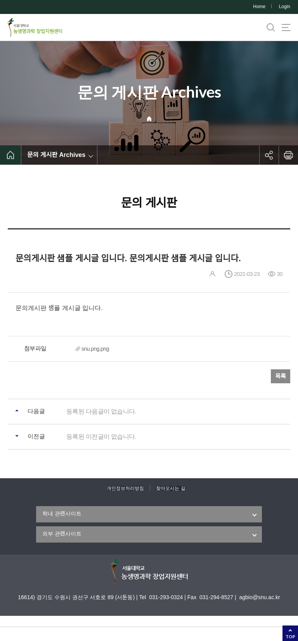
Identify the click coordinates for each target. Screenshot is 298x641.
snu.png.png (95, 349)
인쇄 (288, 155)
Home (259, 6)
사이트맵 (286, 27)
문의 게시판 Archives (56, 155)
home (10, 155)
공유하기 (269, 155)
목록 (280, 376)
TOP (290, 636)
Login (284, 6)
